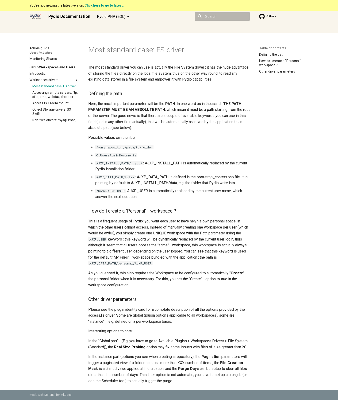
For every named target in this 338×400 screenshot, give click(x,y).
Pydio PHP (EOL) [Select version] (111, 16)
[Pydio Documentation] (35, 16)
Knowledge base (109, 28)
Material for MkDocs (58, 394)
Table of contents (272, 48)
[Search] (222, 16)
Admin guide (52, 28)
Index (34, 28)
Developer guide (80, 28)
